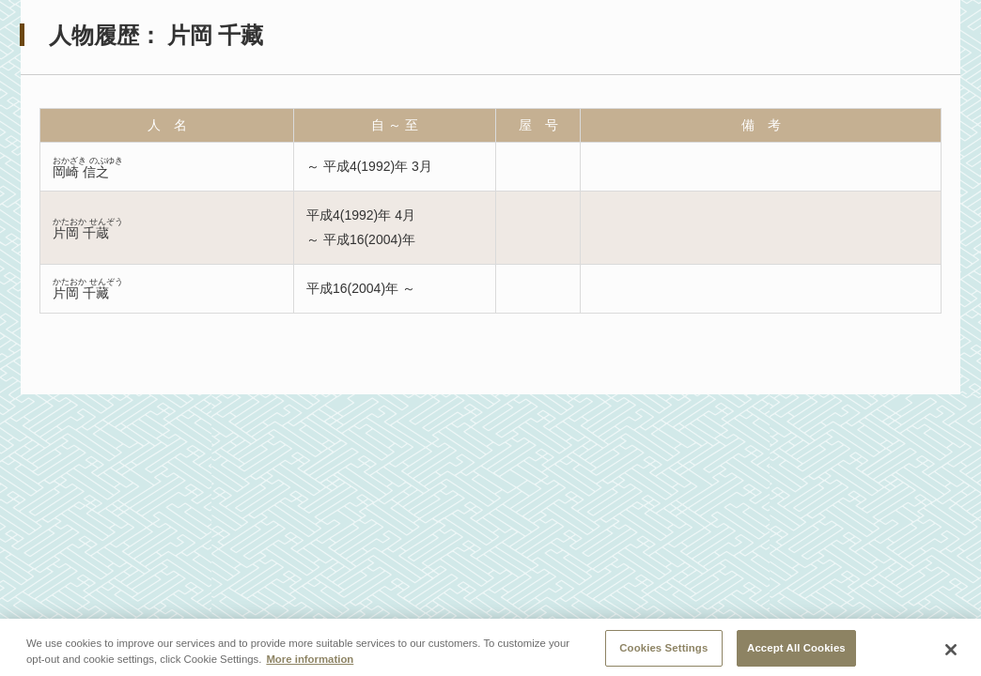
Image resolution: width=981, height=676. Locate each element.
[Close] (951, 653)
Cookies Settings (663, 651)
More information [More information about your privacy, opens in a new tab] (309, 662)
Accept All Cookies (796, 651)
